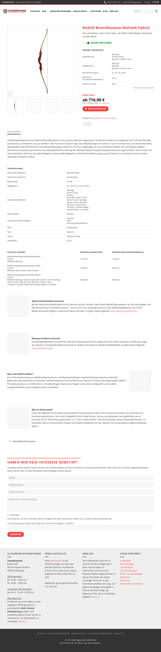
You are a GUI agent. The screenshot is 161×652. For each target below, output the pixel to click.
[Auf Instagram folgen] (155, 2)
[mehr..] (22, 621)
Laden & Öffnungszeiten (132, 2)
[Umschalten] (9, 441)
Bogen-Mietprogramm (60, 11)
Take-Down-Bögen (110, 118)
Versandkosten (103, 103)
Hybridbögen (97, 118)
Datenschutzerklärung (101, 519)
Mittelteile (125, 577)
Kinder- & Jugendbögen (131, 573)
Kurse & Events (81, 11)
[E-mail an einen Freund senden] (89, 124)
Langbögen (125, 560)
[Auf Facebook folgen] (153, 2)
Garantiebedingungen (42, 348)
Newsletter (56, 560)
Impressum (42, 633)
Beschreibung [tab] (14, 134)
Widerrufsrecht (79, 633)
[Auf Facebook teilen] (85, 124)
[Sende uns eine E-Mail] (158, 2)
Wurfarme (125, 580)
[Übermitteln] (156, 11)
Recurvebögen (127, 564)
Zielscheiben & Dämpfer (131, 583)
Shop (45, 11)
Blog (105, 11)
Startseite (35, 11)
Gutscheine (95, 11)
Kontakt (147, 2)
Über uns (113, 11)
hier (47, 586)
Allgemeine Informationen (100, 633)
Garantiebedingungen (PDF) (123, 311)
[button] (10, 93)
